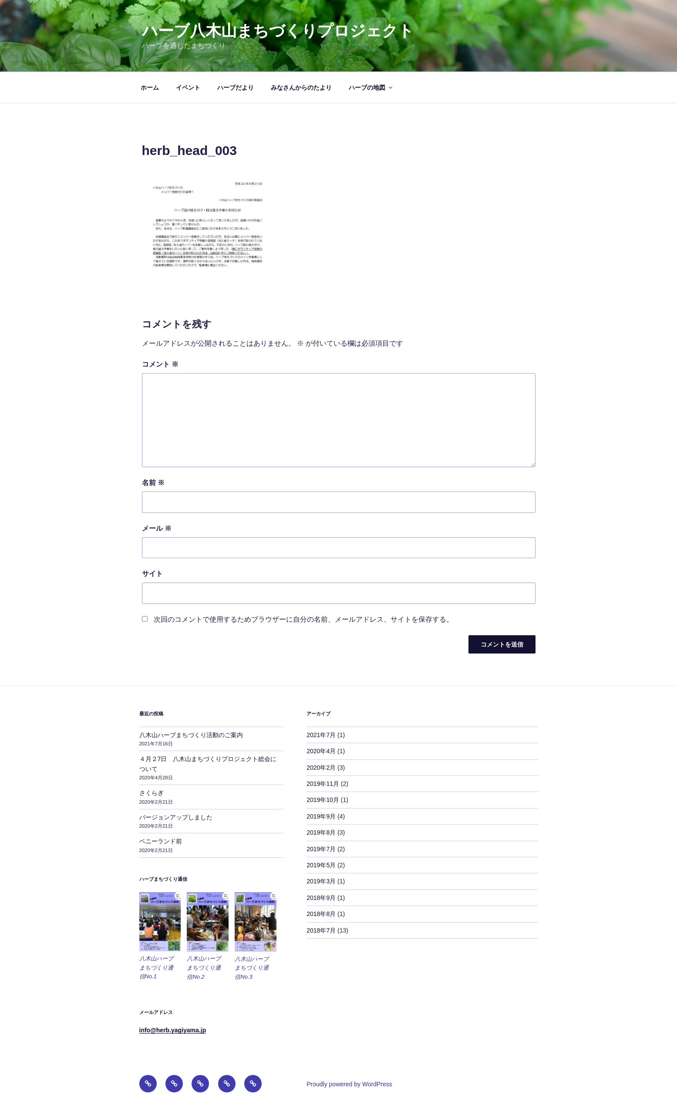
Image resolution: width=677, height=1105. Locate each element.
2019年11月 (323, 783)
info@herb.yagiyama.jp (172, 1030)
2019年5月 (321, 865)
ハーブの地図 (371, 87)
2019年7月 (321, 849)
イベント (188, 87)
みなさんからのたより (301, 87)
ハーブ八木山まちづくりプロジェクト (278, 31)
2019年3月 (321, 881)
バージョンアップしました (175, 817)
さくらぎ (151, 792)
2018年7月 (321, 930)
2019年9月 (321, 816)
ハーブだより (235, 87)
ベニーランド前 (160, 841)
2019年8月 (321, 832)
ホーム (150, 87)
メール (157, 528)
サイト (152, 573)
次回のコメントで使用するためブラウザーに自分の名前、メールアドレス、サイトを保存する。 (303, 619)
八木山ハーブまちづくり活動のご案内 (191, 734)
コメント (160, 364)
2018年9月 (321, 897)
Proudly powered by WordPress (349, 1084)
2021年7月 (321, 734)
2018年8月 (321, 913)
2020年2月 (321, 767)
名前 (153, 482)
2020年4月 (321, 751)
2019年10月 (323, 799)
